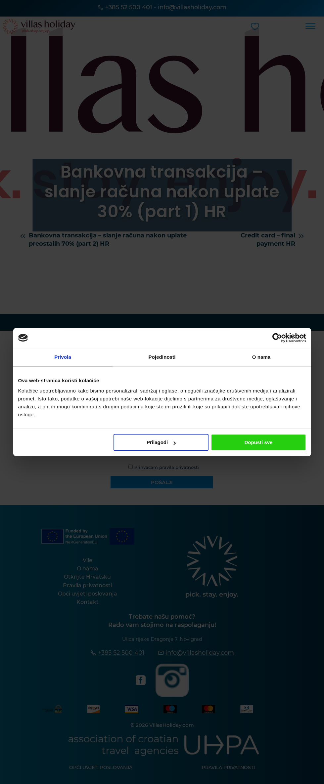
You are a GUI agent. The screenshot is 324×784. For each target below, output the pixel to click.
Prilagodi (161, 442)
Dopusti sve (258, 442)
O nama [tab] (261, 357)
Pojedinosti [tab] (162, 357)
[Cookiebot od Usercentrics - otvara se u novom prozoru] (277, 338)
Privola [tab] (62, 357)
